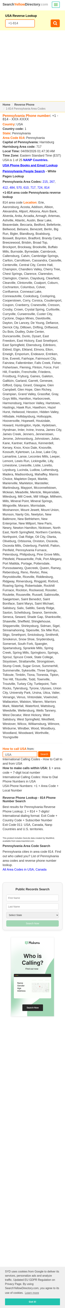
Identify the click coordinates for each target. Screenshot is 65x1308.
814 (46, 187)
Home (6, 104)
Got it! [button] (32, 1301)
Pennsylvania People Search (24, 171)
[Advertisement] (32, 65)
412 (5, 187)
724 (39, 187)
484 (12, 187)
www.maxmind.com (25, 841)
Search (44, 754)
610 (26, 187)
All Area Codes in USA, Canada (24, 869)
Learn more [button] (32, 1292)
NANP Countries (35, 160)
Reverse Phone (24, 104)
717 (33, 187)
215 (45, 181)
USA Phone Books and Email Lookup (30, 165)
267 (52, 181)
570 (19, 187)
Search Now (32, 923)
